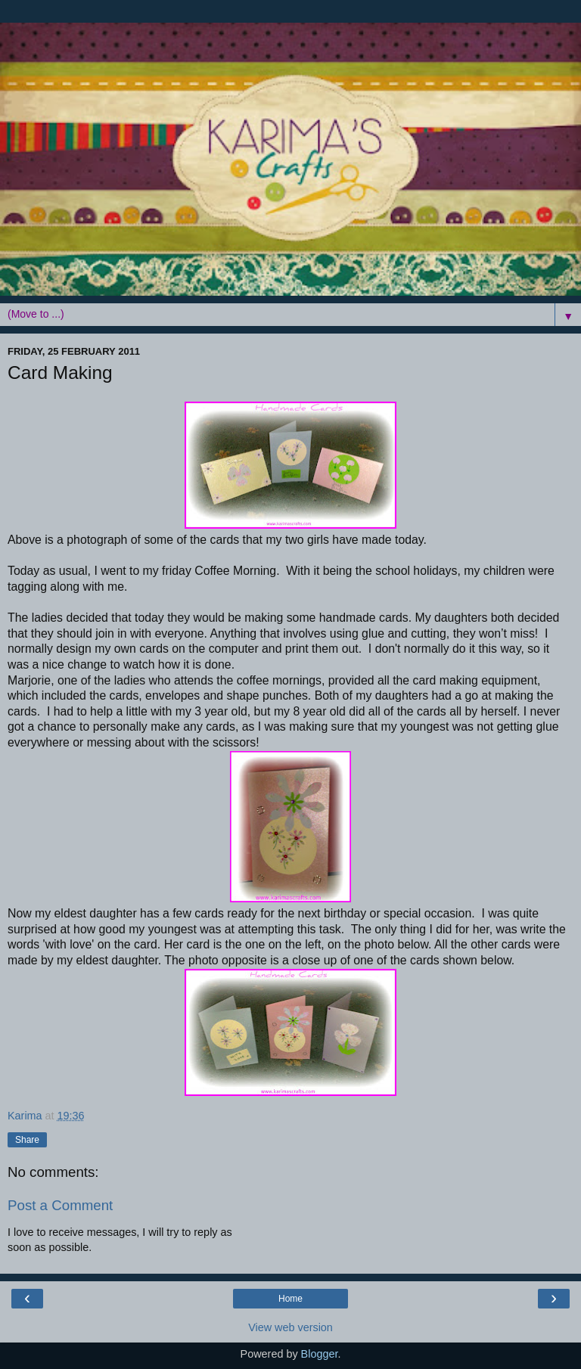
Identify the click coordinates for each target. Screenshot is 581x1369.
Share (27, 1140)
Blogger (319, 1354)
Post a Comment (60, 1205)
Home (290, 1298)
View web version (290, 1327)
